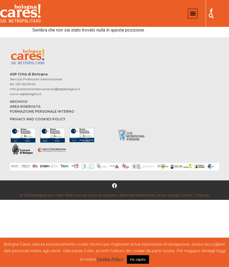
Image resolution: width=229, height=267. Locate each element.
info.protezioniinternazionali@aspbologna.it (45, 89)
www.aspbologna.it (25, 94)
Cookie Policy (110, 259)
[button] (192, 13)
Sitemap (202, 195)
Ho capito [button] (138, 259)
